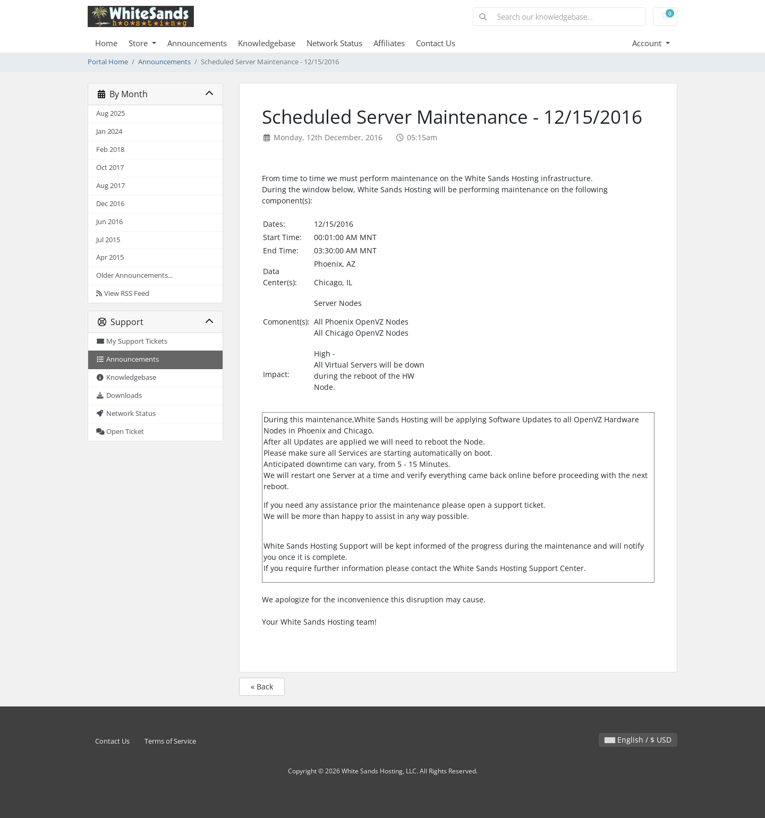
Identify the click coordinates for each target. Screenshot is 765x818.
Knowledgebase (266, 43)
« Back (262, 686)
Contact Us (435, 43)
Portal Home (108, 61)
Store (139, 43)
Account (648, 43)
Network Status (334, 43)
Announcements (197, 43)
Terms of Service (170, 741)
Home (106, 43)
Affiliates (389, 43)
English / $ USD (638, 740)
